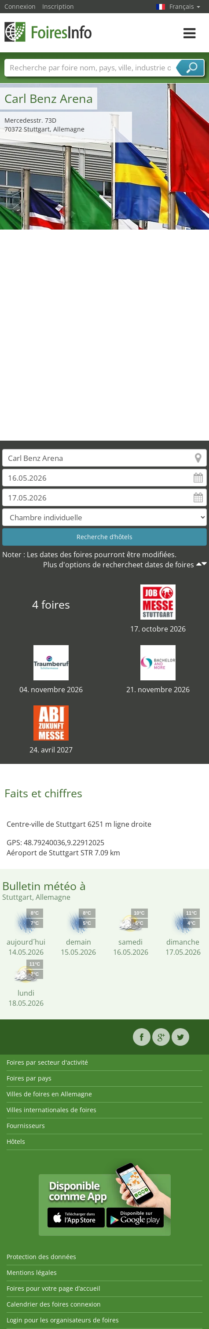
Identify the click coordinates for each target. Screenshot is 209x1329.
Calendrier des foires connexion (54, 1304)
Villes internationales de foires (51, 1110)
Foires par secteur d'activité (47, 1062)
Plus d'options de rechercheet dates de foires (118, 565)
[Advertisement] (101, 335)
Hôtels (16, 1141)
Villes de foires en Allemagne (49, 1094)
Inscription (58, 6)
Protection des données (41, 1256)
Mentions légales (32, 1272)
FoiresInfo (48, 32)
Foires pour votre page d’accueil (53, 1288)
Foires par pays (29, 1078)
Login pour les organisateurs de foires (63, 1320)
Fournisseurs (26, 1125)
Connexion (20, 6)
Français (184, 6)
